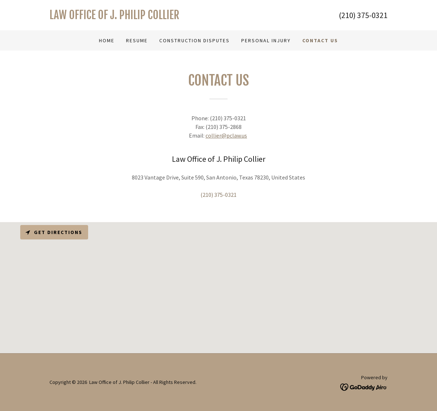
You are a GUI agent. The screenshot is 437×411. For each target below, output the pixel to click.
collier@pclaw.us (226, 135)
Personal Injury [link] (266, 40)
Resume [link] (137, 40)
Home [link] (106, 40)
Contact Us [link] (320, 40)
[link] (133, 17)
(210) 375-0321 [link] (363, 15)
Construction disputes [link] (194, 40)
